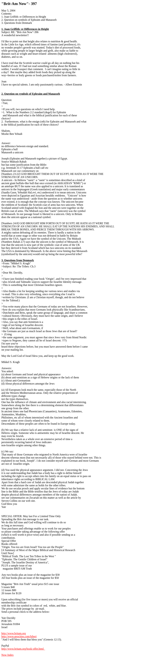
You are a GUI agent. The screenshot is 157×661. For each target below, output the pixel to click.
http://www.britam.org (13, 633)
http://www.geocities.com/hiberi (19, 636)
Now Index (7, 654)
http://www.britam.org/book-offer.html (23, 648)
